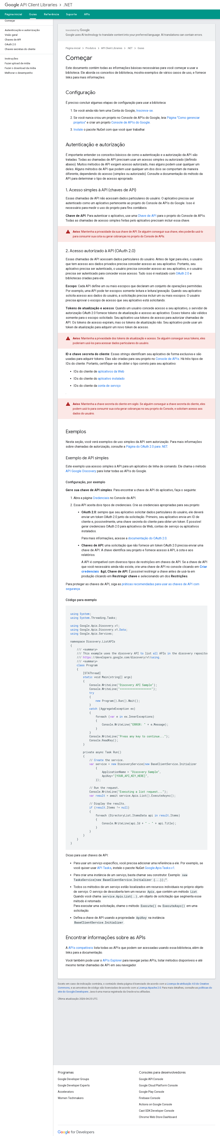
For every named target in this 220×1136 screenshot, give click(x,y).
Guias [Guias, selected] (33, 14)
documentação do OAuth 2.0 (147, 538)
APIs (87, 14)
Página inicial (13, 14)
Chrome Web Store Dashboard (158, 1117)
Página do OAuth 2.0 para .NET (146, 446)
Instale (78, 129)
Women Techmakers (71, 1098)
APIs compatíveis (80, 948)
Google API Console (151, 1079)
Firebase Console (149, 1098)
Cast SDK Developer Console (156, 1110)
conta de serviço (109, 386)
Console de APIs (167, 359)
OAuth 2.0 (182, 273)
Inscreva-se (144, 110)
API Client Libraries (31, 5)
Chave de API (147, 216)
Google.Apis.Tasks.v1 (159, 868)
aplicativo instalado (111, 378)
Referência (51, 14)
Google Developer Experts (74, 1085)
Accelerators (66, 1091)
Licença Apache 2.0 (150, 987)
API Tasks (104, 868)
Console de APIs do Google (130, 122)
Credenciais (101, 498)
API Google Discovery (81, 471)
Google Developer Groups (73, 1079)
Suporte (71, 14)
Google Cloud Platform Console (158, 1085)
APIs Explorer (112, 960)
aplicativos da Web (111, 371)
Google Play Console (151, 1091)
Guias (141, 48)
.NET (67, 5)
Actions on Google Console (155, 1104)
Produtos (91, 48)
